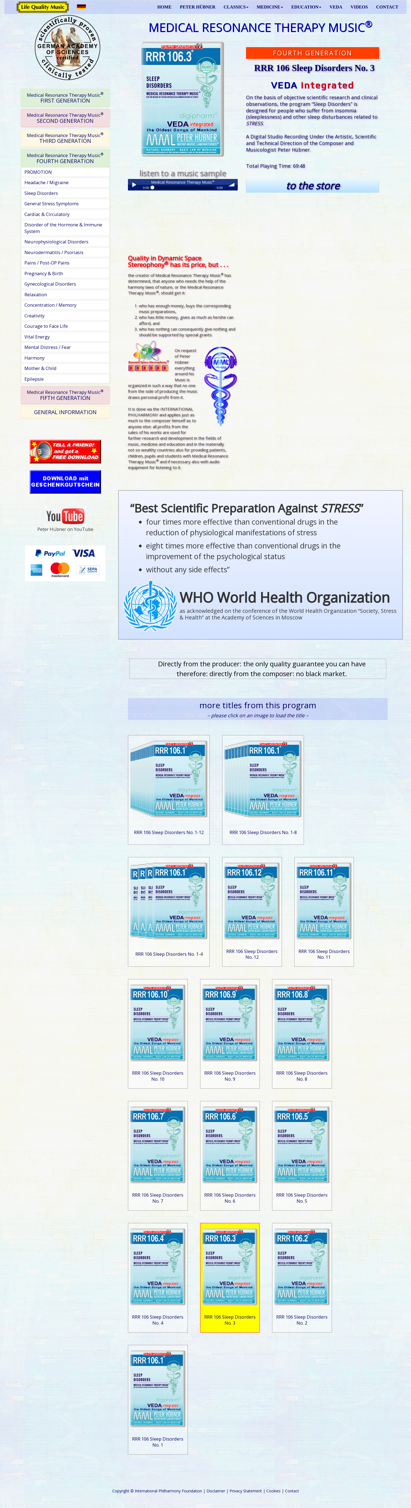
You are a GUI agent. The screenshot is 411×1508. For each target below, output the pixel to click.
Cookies (273, 1490)
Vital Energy (37, 337)
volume (232, 184)
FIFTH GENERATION (65, 395)
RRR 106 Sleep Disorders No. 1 (157, 1442)
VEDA (335, 7)
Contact (292, 1490)
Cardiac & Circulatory (46, 214)
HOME (164, 7)
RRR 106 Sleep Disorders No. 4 (157, 1320)
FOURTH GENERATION (65, 158)
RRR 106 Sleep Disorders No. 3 (230, 1320)
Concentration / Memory (50, 305)
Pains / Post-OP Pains (46, 263)
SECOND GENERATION (65, 118)
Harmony (34, 358)
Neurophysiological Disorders (56, 241)
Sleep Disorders (41, 193)
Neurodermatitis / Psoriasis (53, 252)
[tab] (65, 98)
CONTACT (387, 7)
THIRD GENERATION (65, 138)
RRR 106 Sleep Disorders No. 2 (302, 1320)
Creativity (34, 315)
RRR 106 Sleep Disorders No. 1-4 (169, 954)
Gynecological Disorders (50, 284)
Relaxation (35, 294)
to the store (312, 185)
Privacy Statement (246, 1490)
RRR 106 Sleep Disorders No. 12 (252, 954)
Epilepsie (34, 379)
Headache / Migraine (46, 182)
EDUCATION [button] (306, 7)
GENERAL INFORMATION (65, 412)
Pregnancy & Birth (43, 273)
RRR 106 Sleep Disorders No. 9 (230, 1076)
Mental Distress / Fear (47, 347)
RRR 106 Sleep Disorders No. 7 (157, 1198)
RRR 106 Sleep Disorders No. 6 (230, 1198)
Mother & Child (40, 368)
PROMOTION (38, 172)
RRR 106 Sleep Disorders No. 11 (324, 954)
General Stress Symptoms (51, 203)
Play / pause (133, 184)
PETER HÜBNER (197, 7)
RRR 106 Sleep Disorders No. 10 (157, 1076)
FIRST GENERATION (65, 97)
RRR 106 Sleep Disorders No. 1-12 (169, 832)
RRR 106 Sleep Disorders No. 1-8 (263, 832)
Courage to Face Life (46, 326)
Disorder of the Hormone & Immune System (63, 227)
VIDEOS (359, 7)
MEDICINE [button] (270, 7)
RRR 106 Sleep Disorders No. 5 (302, 1198)
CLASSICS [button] (235, 7)
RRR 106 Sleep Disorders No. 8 (302, 1076)
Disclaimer (215, 1490)
